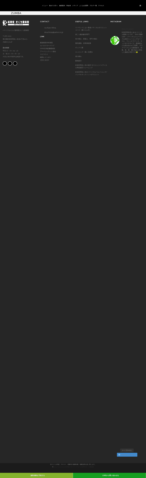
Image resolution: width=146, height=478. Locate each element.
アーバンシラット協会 (48, 51)
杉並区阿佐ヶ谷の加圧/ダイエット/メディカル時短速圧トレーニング (91, 66)
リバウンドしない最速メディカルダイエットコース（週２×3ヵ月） (91, 29)
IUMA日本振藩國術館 (47, 48)
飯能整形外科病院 (46, 43)
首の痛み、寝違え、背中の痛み (86, 39)
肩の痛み (78, 56)
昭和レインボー (45, 57)
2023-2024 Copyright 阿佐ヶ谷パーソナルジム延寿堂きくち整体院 (73, 467)
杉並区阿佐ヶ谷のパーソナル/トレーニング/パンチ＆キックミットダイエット (91, 73)
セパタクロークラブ (47, 45)
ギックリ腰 (79, 47)
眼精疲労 (78, 61)
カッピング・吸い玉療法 (84, 52)
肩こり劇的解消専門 (82, 34)
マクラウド (44, 54)
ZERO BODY (44, 60)
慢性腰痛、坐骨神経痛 (83, 43)
